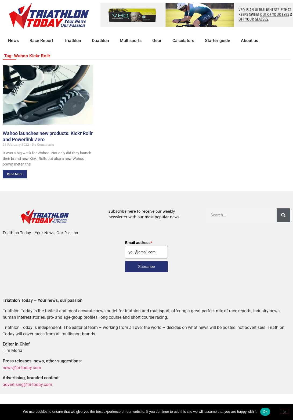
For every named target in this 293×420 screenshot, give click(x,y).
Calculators (183, 40)
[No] (284, 411)
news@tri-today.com (22, 367)
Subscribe (146, 266)
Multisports (131, 40)
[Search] (283, 215)
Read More (15, 174)
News (13, 40)
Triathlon (72, 40)
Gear (157, 40)
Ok (265, 412)
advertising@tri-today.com (27, 384)
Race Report (41, 40)
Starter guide (217, 40)
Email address (138, 243)
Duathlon (100, 40)
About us (249, 40)
